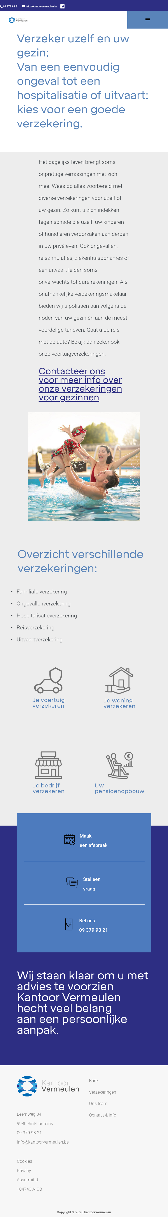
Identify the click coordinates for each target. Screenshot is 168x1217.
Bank (94, 1080)
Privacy (24, 1170)
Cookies (24, 1161)
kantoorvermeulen (97, 1212)
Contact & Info (102, 1115)
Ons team (98, 1103)
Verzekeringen (102, 1092)
